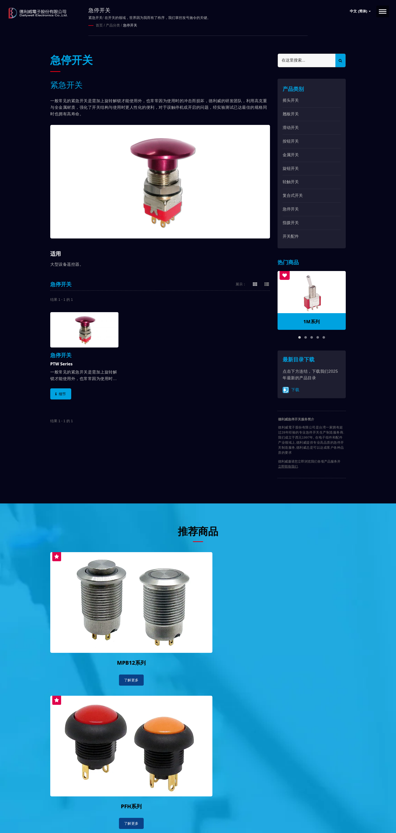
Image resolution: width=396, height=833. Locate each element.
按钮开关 (291, 141)
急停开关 (130, 25)
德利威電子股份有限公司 (101, 815)
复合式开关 (293, 195)
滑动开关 (291, 127)
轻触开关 (291, 181)
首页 (99, 25)
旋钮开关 (291, 168)
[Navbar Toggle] (382, 11)
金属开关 (291, 154)
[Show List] (266, 283)
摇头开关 (291, 100)
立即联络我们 (288, 466)
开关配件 (291, 236)
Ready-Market (98, 820)
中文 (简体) (360, 11)
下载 (291, 389)
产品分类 (113, 25)
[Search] (306, 60)
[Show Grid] (255, 283)
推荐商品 (198, 530)
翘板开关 (291, 114)
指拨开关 (291, 222)
